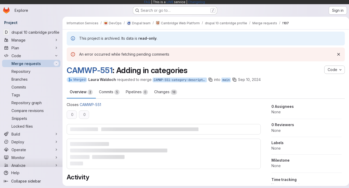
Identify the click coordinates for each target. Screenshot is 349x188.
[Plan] (31, 47)
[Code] (31, 55)
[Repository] (31, 71)
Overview (81, 92)
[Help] (31, 173)
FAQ (147, 2)
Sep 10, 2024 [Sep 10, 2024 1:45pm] (249, 79)
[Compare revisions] (31, 110)
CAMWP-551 (90, 70)
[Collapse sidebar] (31, 181)
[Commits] (31, 87)
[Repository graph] (31, 102)
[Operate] (31, 149)
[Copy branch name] (210, 80)
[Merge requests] (31, 63)
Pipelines (137, 92)
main (226, 80)
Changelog (196, 2)
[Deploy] (31, 141)
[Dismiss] (336, 54)
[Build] (31, 134)
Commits (109, 92)
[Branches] (31, 79)
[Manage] (31, 40)
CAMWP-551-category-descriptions (180, 80)
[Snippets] (31, 118)
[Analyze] (31, 165)
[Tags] (31, 94)
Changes (165, 92)
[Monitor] (31, 157)
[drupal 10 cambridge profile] (31, 32)
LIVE (169, 2)
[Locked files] (31, 126)
